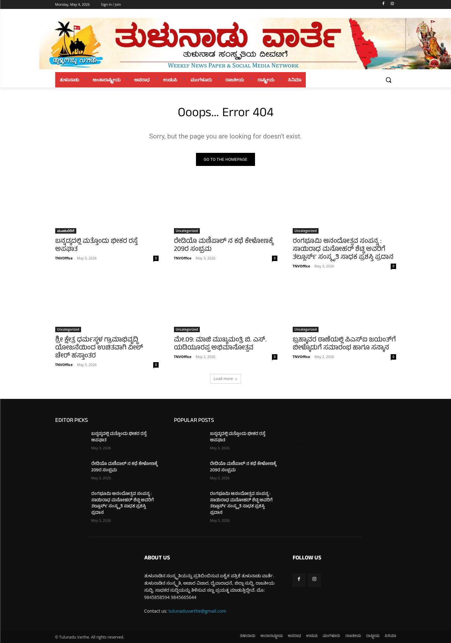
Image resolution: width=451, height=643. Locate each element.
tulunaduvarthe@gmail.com (197, 611)
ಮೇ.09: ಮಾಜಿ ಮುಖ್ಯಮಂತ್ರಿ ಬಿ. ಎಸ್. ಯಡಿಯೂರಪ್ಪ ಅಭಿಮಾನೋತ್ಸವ (220, 344)
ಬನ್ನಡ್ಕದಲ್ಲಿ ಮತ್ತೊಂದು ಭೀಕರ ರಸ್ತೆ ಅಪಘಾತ (96, 245)
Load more (225, 378)
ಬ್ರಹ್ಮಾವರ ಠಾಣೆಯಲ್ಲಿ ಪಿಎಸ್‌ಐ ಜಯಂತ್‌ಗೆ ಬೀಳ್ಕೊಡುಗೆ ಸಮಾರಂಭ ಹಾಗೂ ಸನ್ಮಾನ (344, 344)
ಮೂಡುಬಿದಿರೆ (65, 230)
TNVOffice (64, 258)
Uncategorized (187, 230)
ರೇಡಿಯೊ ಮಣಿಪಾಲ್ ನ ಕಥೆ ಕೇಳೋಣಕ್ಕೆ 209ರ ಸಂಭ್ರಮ (223, 245)
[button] (388, 79)
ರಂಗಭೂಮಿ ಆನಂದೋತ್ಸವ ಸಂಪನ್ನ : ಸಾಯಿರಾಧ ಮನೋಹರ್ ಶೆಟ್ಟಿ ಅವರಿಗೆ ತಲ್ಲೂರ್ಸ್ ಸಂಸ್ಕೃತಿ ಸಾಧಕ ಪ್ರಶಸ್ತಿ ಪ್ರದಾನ (343, 249)
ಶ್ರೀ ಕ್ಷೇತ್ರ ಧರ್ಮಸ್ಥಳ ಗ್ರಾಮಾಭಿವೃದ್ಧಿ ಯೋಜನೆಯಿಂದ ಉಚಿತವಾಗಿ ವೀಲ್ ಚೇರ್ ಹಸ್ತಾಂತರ (99, 348)
